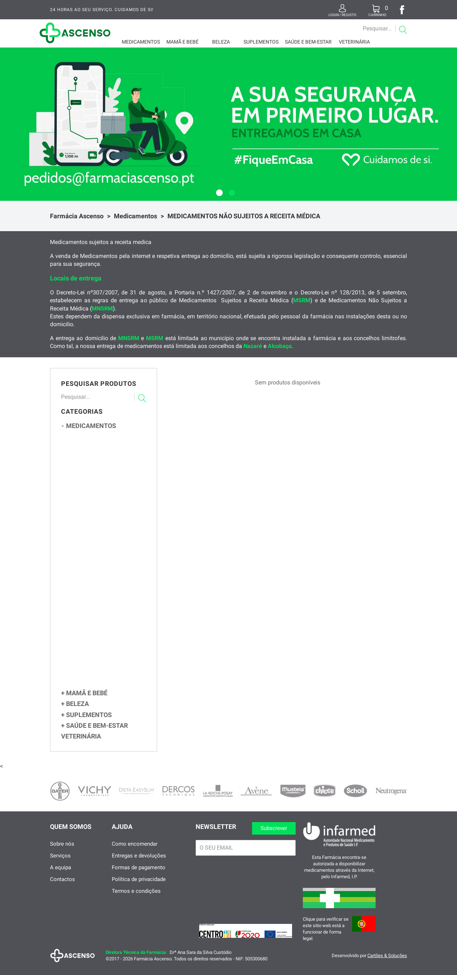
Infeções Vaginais (97, 666)
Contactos (62, 888)
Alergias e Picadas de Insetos (109, 581)
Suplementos (260, 42)
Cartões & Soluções (387, 964)
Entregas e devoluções (139, 864)
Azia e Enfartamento (104, 514)
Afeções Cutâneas (99, 614)
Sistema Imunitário (103, 483)
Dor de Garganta (101, 475)
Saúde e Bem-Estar (308, 42)
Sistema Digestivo (100, 506)
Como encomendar (134, 853)
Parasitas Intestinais (105, 558)
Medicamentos (141, 42)
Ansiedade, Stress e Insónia (109, 589)
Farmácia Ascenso (77, 216)
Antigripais (94, 490)
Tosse (89, 468)
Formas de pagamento (138, 876)
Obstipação (95, 535)
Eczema (90, 622)
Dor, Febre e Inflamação (105, 597)
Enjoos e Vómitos (101, 528)
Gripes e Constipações (105, 453)
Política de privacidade (139, 888)
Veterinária (354, 42)
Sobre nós (62, 853)
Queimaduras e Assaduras (110, 637)
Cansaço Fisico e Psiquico (107, 683)
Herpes (90, 651)
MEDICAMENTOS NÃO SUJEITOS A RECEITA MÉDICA (243, 216)
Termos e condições (136, 900)
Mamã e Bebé (182, 42)
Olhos (83, 605)
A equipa (60, 876)
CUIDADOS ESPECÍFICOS (101, 692)
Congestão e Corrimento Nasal (112, 460)
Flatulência (95, 521)
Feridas (90, 644)
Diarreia (91, 543)
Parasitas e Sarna (102, 658)
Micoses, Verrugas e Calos (111, 629)
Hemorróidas (97, 550)
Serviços (60, 864)
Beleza (221, 42)
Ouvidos (86, 572)
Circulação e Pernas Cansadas (109, 674)
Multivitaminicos (97, 444)
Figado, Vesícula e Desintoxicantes (112, 565)
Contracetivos (94, 497)
